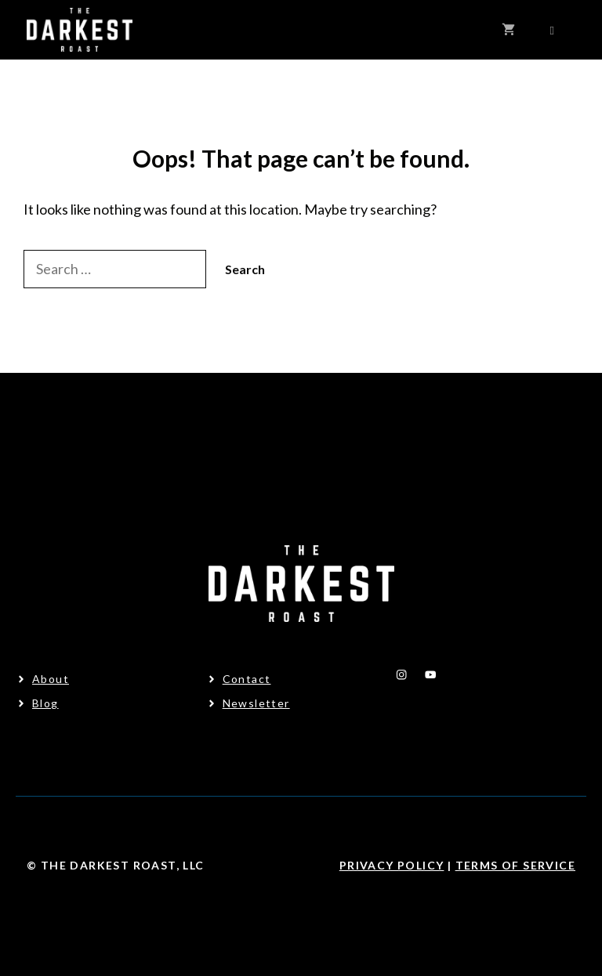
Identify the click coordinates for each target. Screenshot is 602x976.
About (50, 678)
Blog (45, 703)
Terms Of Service (515, 865)
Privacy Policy (391, 865)
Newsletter (256, 703)
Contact (247, 678)
